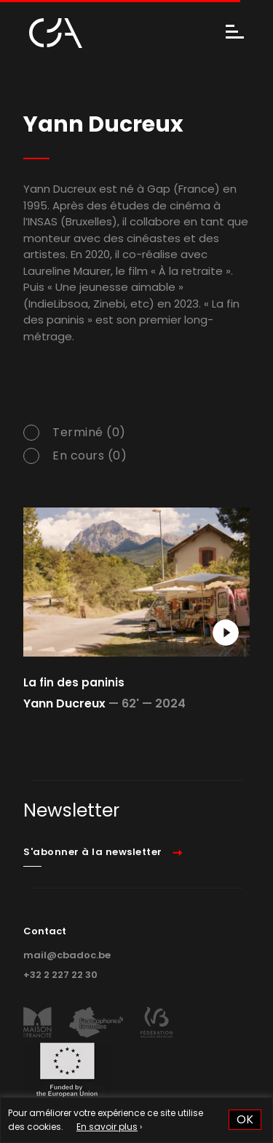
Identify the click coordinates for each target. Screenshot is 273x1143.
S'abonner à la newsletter (92, 852)
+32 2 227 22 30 (60, 975)
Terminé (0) (89, 433)
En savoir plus (107, 1126)
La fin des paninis (73, 682)
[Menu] (235, 33)
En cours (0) (89, 456)
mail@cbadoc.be (67, 955)
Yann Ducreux (64, 703)
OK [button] (245, 1119)
